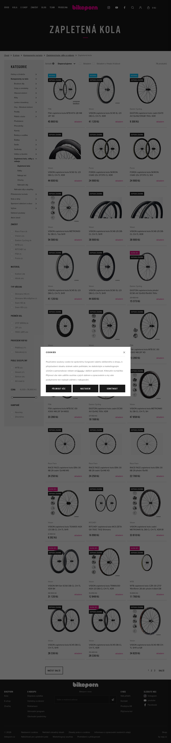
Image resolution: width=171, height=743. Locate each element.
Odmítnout (112, 388)
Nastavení (85, 388)
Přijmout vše (58, 388)
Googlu (80, 371)
